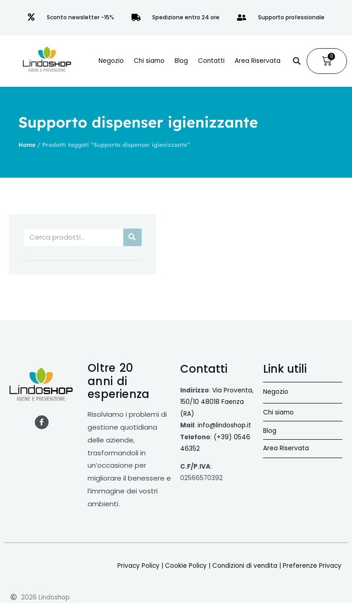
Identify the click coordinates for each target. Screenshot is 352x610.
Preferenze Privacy (312, 565)
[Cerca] (132, 237)
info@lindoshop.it (224, 425)
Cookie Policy (186, 565)
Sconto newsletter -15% (80, 17)
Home (26, 144)
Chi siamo (149, 60)
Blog (181, 60)
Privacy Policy (138, 565)
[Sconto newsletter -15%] (31, 17)
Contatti (211, 60)
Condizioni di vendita (244, 565)
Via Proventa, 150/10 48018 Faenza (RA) (216, 402)
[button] (296, 61)
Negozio (111, 60)
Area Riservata (257, 60)
